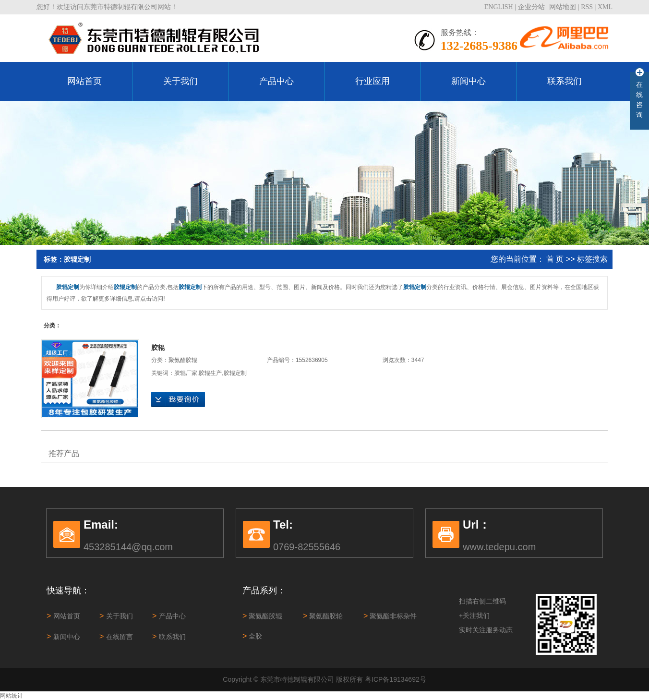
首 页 (555, 259)
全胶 (252, 636)
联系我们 (564, 81)
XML (605, 7)
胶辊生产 (210, 373)
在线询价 (178, 399)
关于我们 (180, 81)
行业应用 (372, 81)
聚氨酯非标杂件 (390, 616)
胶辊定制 (235, 373)
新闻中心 (468, 81)
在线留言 (116, 636)
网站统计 (11, 695)
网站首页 (84, 81)
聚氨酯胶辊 (182, 360)
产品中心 (276, 81)
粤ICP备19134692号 (395, 679)
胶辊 (158, 347)
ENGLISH (498, 7)
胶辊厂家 (185, 373)
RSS (587, 7)
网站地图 (562, 7)
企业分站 (531, 7)
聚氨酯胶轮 (323, 616)
